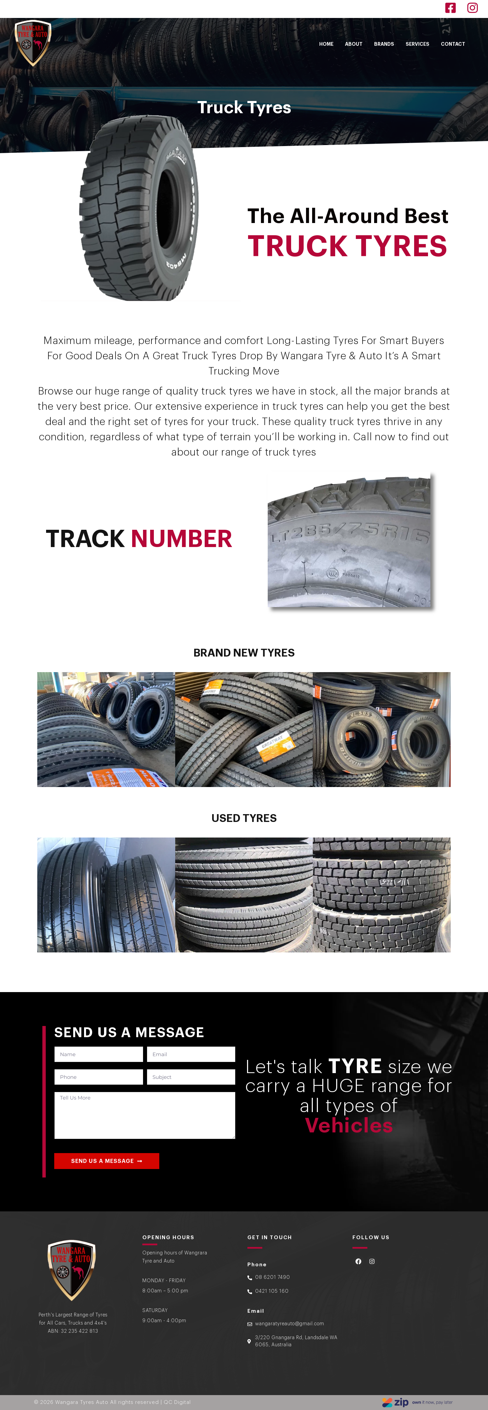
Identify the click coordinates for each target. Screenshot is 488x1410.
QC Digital (177, 1402)
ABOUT (354, 44)
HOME (326, 44)
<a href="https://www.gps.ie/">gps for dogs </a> (401, 1316)
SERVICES (417, 44)
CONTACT (453, 44)
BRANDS (384, 44)
